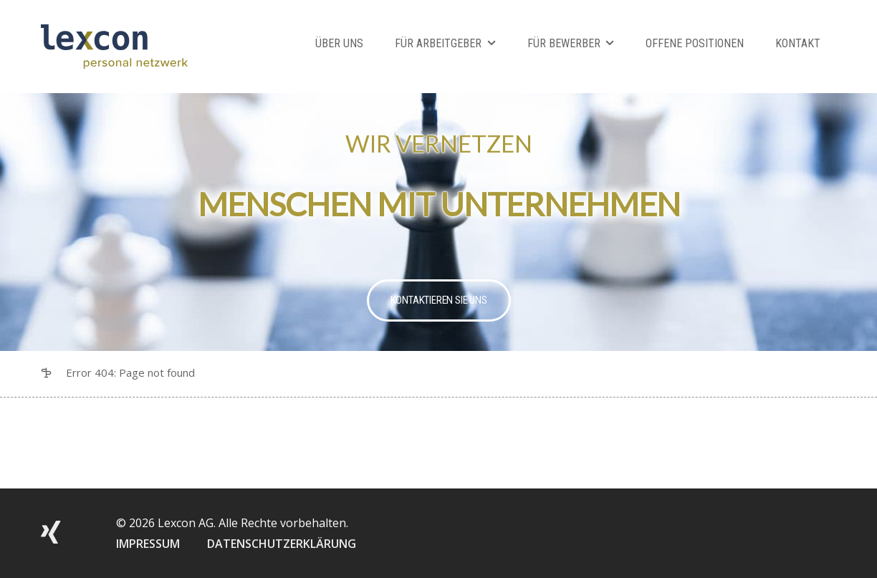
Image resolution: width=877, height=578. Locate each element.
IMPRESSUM (148, 543)
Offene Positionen (695, 43)
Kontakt (797, 43)
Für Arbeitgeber (438, 43)
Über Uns (339, 43)
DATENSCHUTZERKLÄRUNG (281, 543)
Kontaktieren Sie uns (438, 300)
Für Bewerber (563, 43)
